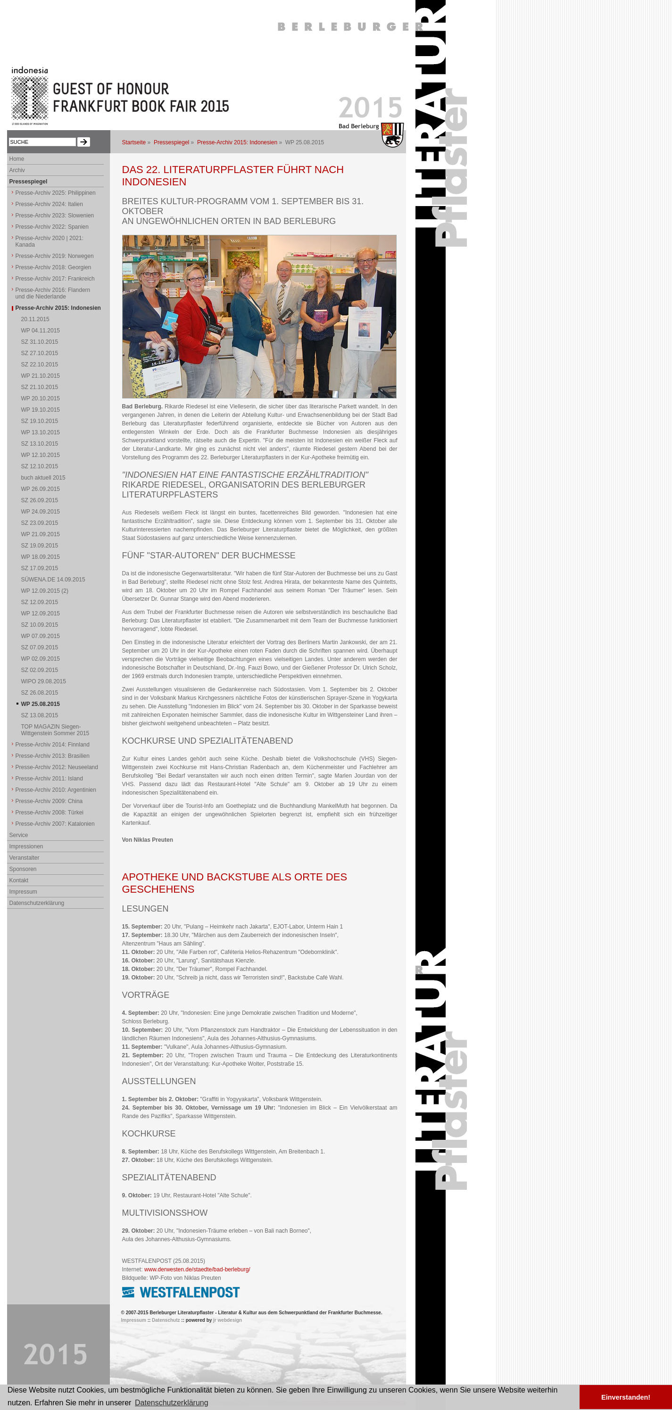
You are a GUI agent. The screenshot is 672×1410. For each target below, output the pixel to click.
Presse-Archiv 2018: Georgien (53, 267)
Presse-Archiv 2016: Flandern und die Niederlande (53, 293)
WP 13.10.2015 (40, 432)
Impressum (23, 891)
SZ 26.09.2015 (39, 500)
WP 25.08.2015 (40, 704)
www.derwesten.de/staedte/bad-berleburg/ (197, 1269)
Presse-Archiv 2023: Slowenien (55, 215)
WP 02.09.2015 (40, 658)
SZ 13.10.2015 (39, 443)
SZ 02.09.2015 (39, 670)
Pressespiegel (171, 142)
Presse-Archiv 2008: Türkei (50, 812)
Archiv (17, 170)
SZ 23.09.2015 (39, 523)
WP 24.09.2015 (40, 511)
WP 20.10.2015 (40, 398)
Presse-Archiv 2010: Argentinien (56, 790)
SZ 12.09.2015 (39, 602)
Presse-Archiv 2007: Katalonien (55, 824)
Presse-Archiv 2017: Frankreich (55, 278)
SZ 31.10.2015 (39, 342)
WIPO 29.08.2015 (43, 681)
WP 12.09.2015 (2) (45, 591)
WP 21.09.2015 (40, 534)
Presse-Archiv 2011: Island (49, 778)
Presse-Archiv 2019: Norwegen (55, 256)
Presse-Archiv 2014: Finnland (53, 744)
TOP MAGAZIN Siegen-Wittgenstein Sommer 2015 (55, 730)
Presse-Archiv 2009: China (49, 801)
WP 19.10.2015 (40, 409)
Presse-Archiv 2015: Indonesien (237, 142)
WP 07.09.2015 (40, 636)
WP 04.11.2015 (40, 330)
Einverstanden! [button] (625, 1397)
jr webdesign (227, 1320)
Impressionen (26, 846)
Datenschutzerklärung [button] (171, 1403)
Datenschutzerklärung (37, 903)
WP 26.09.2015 (40, 489)
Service (18, 835)
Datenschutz (166, 1320)
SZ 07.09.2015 (39, 647)
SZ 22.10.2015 (39, 364)
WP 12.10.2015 (40, 455)
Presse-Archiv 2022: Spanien (52, 227)
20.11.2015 (35, 319)
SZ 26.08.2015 (39, 692)
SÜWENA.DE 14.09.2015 (53, 579)
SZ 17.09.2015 (39, 568)
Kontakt (19, 880)
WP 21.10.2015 (40, 376)
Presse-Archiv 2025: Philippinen (56, 193)
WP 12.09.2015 (40, 613)
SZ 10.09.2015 (39, 625)
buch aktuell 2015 (43, 477)
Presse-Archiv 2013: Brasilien (53, 756)
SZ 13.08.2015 (39, 715)
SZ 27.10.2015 (39, 353)
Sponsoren (23, 869)
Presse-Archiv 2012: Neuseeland (57, 767)
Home (17, 159)
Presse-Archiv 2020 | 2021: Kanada (50, 241)
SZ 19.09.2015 (39, 545)
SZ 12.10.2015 (39, 466)
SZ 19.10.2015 (39, 421)
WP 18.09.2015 (40, 557)
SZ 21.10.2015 (39, 387)
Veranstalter (24, 857)
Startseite (134, 142)
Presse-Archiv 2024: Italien (49, 204)
